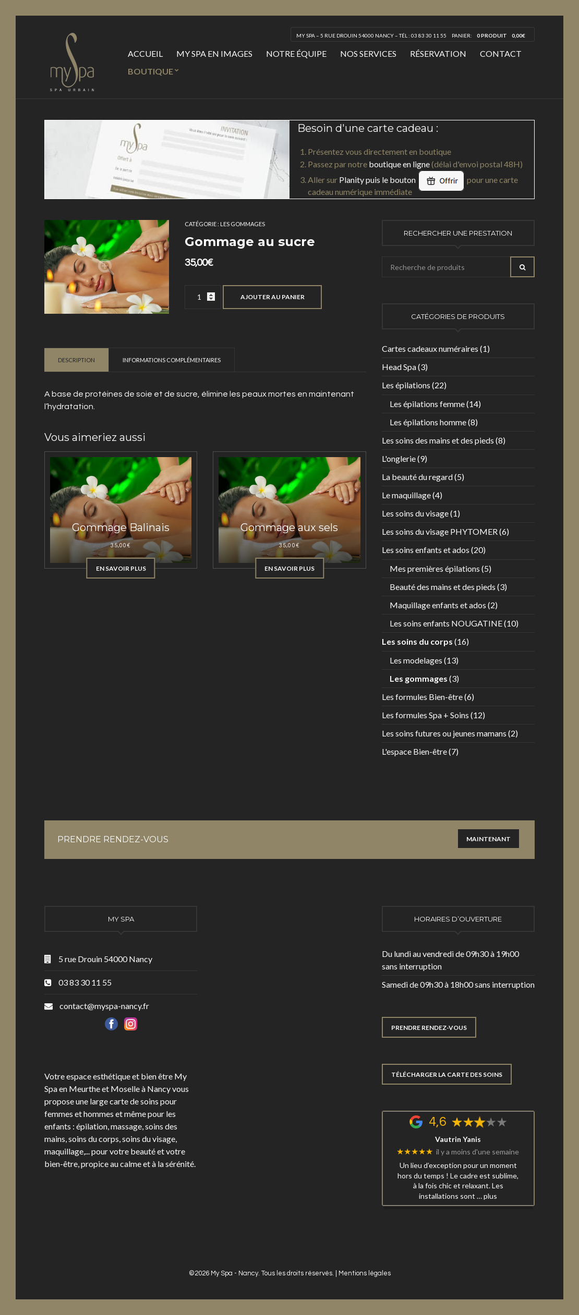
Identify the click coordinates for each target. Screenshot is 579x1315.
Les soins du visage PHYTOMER (440, 531)
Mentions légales (365, 1273)
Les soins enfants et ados (425, 550)
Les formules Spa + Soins (425, 715)
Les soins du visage (415, 513)
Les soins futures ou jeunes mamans (444, 733)
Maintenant (488, 839)
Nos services (368, 53)
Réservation (438, 53)
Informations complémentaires (172, 360)
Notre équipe (296, 53)
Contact (501, 53)
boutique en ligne (399, 164)
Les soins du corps (417, 641)
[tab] (76, 360)
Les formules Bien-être (422, 697)
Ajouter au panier (272, 297)
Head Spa (399, 367)
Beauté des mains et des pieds (443, 587)
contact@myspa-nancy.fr (104, 1006)
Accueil (145, 53)
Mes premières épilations (435, 568)
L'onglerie (399, 458)
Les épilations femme (427, 404)
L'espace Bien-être (414, 751)
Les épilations (406, 385)
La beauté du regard (417, 477)
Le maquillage (406, 495)
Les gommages (242, 223)
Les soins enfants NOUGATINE (446, 623)
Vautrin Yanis (458, 1139)
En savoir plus (121, 568)
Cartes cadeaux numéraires (430, 348)
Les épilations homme (428, 422)
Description (76, 360)
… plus (487, 1195)
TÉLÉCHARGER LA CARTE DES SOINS (446, 1074)
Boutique (150, 71)
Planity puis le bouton (402, 180)
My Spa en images (214, 53)
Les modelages (416, 660)
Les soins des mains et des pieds (438, 440)
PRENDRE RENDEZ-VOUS (429, 1027)
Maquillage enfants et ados (438, 605)
